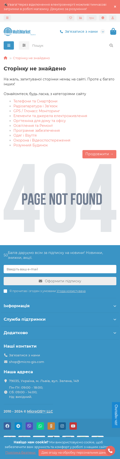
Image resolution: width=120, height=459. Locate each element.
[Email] (60, 269)
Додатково (60, 332)
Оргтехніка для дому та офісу (39, 121)
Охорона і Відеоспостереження (41, 140)
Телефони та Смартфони (35, 101)
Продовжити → (99, 154)
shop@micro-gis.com (26, 362)
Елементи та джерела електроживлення (50, 116)
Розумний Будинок (30, 145)
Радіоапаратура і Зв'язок (35, 106)
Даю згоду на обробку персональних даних (74, 452)
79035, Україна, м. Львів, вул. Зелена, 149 (44, 381)
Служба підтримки (60, 319)
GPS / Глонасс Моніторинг (36, 111)
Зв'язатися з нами (78, 31)
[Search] (73, 45)
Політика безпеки (20, 452)
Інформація (60, 305)
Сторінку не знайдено (31, 58)
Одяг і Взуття (25, 135)
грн (91, 18)
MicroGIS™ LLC (40, 411)
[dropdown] (7, 18)
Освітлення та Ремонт (33, 125)
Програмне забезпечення (36, 130)
